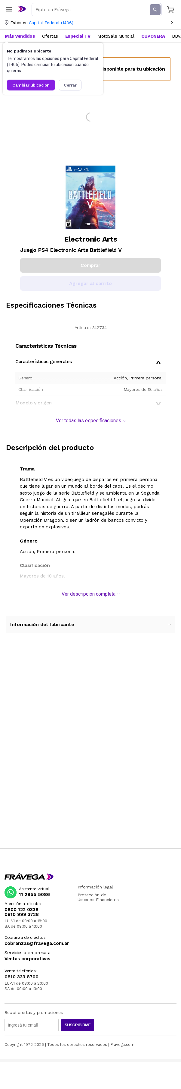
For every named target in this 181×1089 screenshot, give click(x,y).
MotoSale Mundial (115, 36)
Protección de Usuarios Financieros (98, 897)
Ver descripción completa (91, 594)
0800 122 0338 (21, 909)
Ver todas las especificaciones (90, 420)
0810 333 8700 (21, 976)
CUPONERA (153, 36)
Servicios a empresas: (27, 953)
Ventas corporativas (27, 959)
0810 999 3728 (22, 914)
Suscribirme (78, 1025)
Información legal (95, 887)
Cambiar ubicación (31, 85)
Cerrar (70, 85)
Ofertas (50, 36)
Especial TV (78, 36)
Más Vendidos (20, 36)
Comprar (90, 265)
